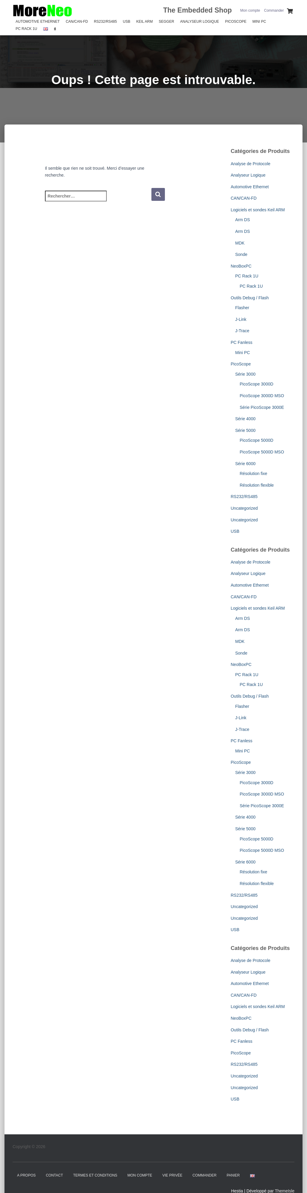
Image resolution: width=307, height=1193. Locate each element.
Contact (54, 1175)
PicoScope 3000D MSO (262, 395)
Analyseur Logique (199, 21)
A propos (26, 1175)
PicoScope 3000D (256, 384)
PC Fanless (241, 342)
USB (126, 21)
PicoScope (235, 21)
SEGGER (166, 21)
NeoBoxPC (241, 266)
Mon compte (250, 10)
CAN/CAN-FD (77, 21)
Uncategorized (244, 508)
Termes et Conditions (95, 1175)
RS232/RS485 (105, 21)
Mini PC (259, 21)
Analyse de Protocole (250, 163)
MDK (239, 243)
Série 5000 (245, 430)
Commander (274, 10)
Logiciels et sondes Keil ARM (258, 209)
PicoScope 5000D (256, 440)
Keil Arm (144, 21)
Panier (233, 1175)
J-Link (240, 319)
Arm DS (242, 219)
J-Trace (242, 330)
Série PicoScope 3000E (262, 407)
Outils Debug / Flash (250, 297)
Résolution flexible (257, 485)
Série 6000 (245, 463)
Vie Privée (172, 1175)
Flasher (242, 307)
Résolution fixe (253, 473)
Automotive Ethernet (38, 21)
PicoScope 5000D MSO (262, 452)
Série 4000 (245, 418)
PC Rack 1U (26, 28)
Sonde (241, 254)
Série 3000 (245, 374)
